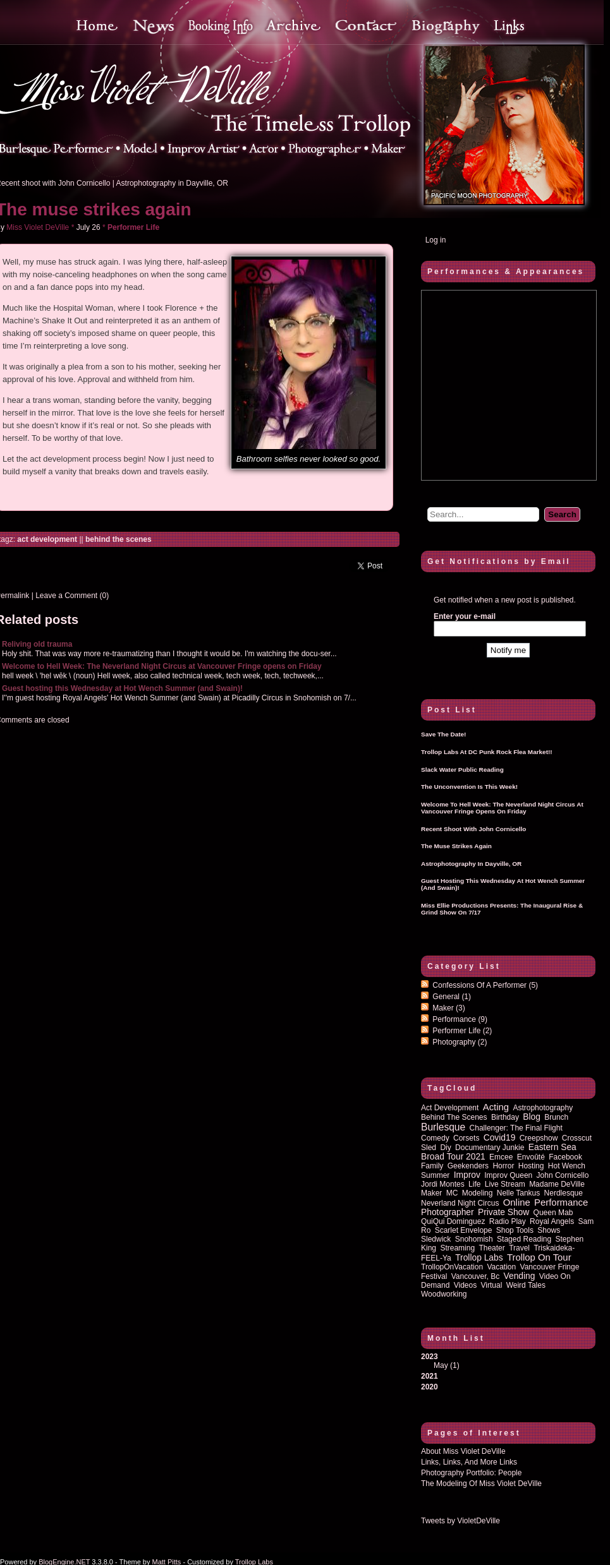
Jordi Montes (443, 1184)
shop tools (515, 1230)
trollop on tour (539, 1257)
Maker (448, 1008)
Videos (465, 1285)
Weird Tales (526, 1285)
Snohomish (474, 1239)
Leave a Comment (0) (72, 595)
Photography (459, 1042)
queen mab (553, 1212)
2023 (508, 1361)
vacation (501, 1266)
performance (561, 1202)
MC (452, 1193)
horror (503, 1165)
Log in (435, 240)
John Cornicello (563, 1175)
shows (548, 1230)
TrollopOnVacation (452, 1266)
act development (47, 539)
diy (445, 1147)
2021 (429, 1376)
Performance (459, 1019)
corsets (466, 1138)
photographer (447, 1212)
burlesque (443, 1127)
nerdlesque (563, 1193)
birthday (505, 1117)
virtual (492, 1285)
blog (531, 1117)
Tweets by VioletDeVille (460, 1520)
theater (491, 1248)
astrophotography (543, 1107)
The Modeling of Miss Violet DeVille (481, 1483)
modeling (477, 1193)
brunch (556, 1117)
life (474, 1184)
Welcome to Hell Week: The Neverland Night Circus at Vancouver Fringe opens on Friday (162, 666)
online (516, 1202)
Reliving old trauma (37, 644)
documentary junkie (489, 1147)
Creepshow (539, 1138)
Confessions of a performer (485, 985)
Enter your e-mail (465, 616)
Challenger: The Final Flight (516, 1128)
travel (519, 1248)
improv (467, 1175)
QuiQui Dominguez (453, 1221)
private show (503, 1212)
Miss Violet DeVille (37, 227)
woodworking (444, 1294)
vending (519, 1276)
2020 (429, 1386)
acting (496, 1107)
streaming (457, 1248)
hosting (531, 1165)
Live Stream (505, 1184)
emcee (501, 1157)
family (432, 1165)
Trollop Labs (479, 1257)
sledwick (436, 1239)
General (451, 996)
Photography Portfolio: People (471, 1472)
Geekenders (468, 1165)
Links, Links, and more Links (469, 1462)
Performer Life (133, 227)
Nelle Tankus (518, 1193)
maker (431, 1193)
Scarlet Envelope (463, 1230)
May (441, 1365)
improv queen (508, 1175)
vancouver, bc (475, 1276)
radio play (507, 1221)
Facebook (565, 1157)
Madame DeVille (557, 1184)
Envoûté (531, 1157)
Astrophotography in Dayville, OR (172, 183)
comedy (435, 1138)
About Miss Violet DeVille (463, 1451)
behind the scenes (118, 539)
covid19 (500, 1137)
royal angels (552, 1221)
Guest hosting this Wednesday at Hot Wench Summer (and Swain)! (122, 688)
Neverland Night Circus (460, 1203)
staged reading (524, 1239)
